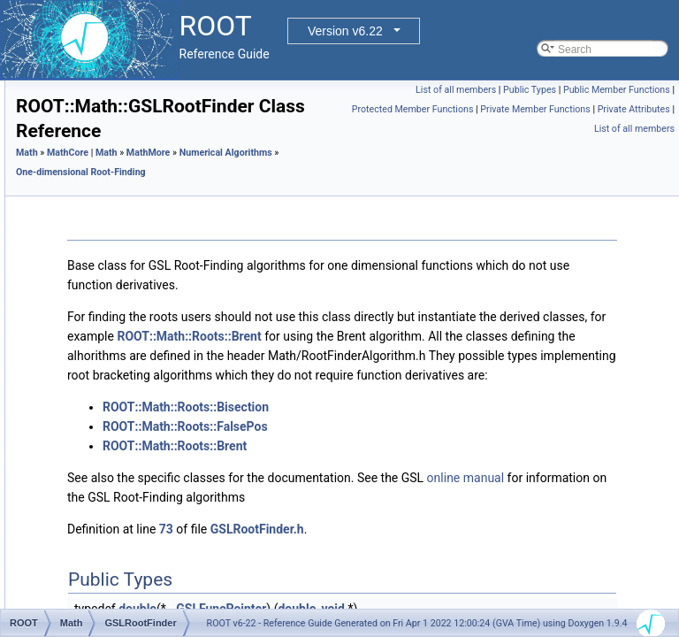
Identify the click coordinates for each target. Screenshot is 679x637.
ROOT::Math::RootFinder (159, 450)
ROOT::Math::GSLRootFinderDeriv (182, 372)
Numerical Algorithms (122, 139)
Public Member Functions (616, 109)
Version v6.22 (345, 31)
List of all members (570, 90)
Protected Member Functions (609, 128)
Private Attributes (634, 148)
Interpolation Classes (136, 547)
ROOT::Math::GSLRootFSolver (173, 392)
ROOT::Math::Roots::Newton (168, 431)
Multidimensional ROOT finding (160, 528)
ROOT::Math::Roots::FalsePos (172, 314)
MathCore (81, 100)
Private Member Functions (535, 148)
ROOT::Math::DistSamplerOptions (166, 567)
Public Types (643, 90)
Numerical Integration (137, 178)
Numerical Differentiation (144, 217)
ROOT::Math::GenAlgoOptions (158, 586)
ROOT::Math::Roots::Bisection (171, 255)
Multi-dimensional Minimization (159, 197)
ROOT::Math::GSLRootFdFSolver (179, 333)
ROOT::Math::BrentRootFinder (172, 294)
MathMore (82, 119)
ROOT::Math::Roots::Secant (167, 470)
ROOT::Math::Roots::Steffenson (175, 489)
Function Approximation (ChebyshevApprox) (190, 509)
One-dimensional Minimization (158, 158)
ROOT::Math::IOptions (139, 606)
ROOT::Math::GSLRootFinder (170, 353)
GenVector (83, 80)
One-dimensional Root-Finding (159, 236)
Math (248, 212)
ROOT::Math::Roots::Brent (163, 275)
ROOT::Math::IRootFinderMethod (178, 411)
